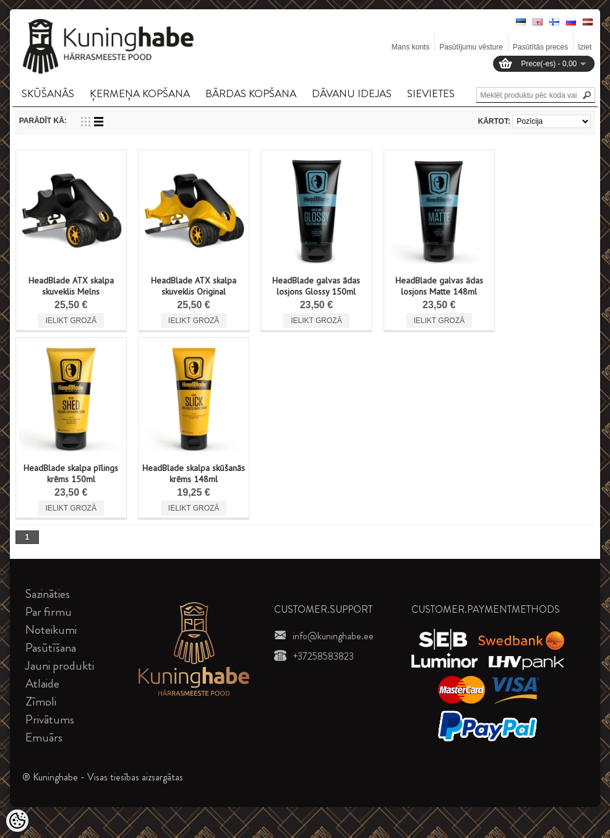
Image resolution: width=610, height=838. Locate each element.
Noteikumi (51, 630)
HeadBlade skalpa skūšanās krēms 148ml (193, 473)
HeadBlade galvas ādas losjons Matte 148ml (439, 286)
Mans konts (410, 47)
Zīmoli (40, 702)
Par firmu (48, 612)
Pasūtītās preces (540, 47)
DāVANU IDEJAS (352, 93)
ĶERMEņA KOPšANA (140, 93)
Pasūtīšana (50, 648)
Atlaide (42, 684)
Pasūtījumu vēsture (471, 47)
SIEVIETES (431, 93)
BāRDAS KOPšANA (250, 93)
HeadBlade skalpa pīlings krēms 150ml (71, 473)
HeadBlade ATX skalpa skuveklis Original (193, 286)
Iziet (584, 47)
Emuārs (43, 737)
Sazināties (47, 594)
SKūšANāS (48, 93)
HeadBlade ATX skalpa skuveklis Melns (71, 286)
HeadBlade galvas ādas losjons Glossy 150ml (316, 286)
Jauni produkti (59, 666)
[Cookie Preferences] (17, 821)
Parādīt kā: (43, 120)
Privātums (49, 719)
